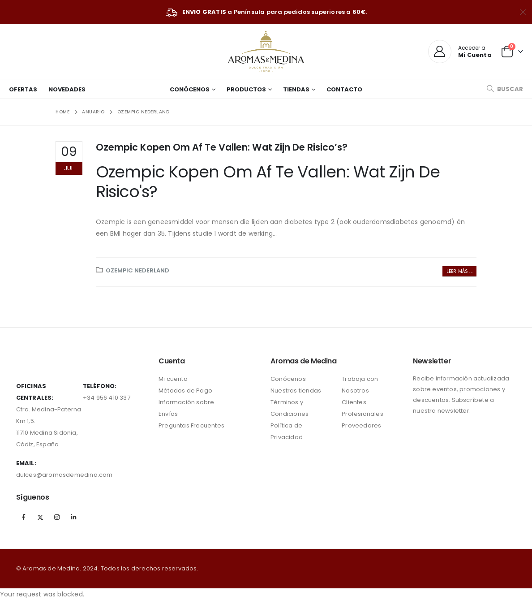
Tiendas (296, 89)
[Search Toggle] (504, 89)
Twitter (40, 517)
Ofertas (23, 89)
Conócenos (190, 89)
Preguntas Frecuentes (191, 425)
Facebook (23, 517)
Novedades (67, 89)
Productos (246, 89)
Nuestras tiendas (295, 390)
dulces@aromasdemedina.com (64, 475)
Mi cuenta (173, 379)
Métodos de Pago (185, 390)
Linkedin (73, 517)
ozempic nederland (137, 270)
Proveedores (361, 425)
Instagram (57, 517)
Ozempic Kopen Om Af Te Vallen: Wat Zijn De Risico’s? (222, 147)
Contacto (344, 89)
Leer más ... (459, 271)
